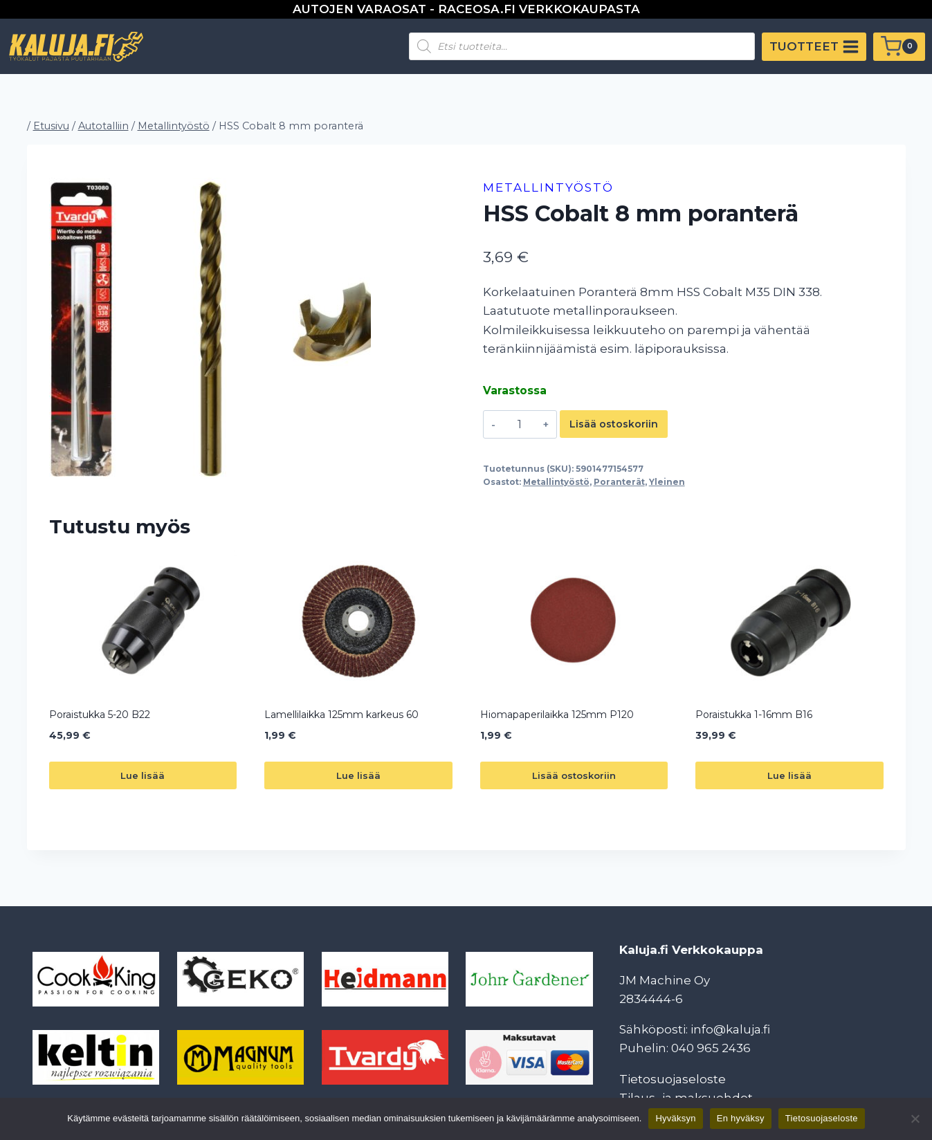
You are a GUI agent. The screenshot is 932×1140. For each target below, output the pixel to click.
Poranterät (619, 482)
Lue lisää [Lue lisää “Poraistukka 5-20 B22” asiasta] (142, 775)
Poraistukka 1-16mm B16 (753, 714)
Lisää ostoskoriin (613, 424)
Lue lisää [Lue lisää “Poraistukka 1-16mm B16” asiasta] (789, 775)
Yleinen (667, 482)
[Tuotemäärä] (519, 424)
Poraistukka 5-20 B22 (99, 714)
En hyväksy (741, 1118)
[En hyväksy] (915, 1118)
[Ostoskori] (899, 47)
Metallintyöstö (548, 187)
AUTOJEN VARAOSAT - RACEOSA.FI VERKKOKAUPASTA (466, 9)
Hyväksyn (675, 1118)
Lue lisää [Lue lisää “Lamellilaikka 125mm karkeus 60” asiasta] (358, 775)
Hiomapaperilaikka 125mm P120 (557, 714)
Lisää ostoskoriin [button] (574, 775)
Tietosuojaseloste (672, 1079)
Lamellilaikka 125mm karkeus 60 (341, 714)
